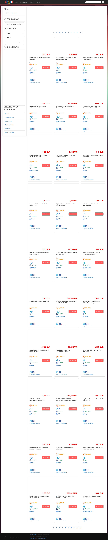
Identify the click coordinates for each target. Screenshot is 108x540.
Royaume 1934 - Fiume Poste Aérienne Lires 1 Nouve (37, 107)
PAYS (32, 2)
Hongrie (33, 267)
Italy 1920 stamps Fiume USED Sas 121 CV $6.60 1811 (39, 497)
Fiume (7, 114)
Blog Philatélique (42, 538)
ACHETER (46, 68)
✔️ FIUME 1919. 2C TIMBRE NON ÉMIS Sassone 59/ (65, 497)
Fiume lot (8, 128)
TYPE (16, 2)
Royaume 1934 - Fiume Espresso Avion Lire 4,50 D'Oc (38, 448)
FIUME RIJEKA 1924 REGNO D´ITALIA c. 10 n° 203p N (91, 253)
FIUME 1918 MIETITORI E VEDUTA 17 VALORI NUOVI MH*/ (66, 302)
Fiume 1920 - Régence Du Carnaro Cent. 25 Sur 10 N (65, 156)
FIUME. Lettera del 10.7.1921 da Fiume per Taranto (65, 107)
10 (80, 32)
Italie (32, 72)
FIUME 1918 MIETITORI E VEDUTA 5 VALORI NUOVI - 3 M (39, 156)
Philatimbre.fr (33, 534)
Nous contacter (33, 538)
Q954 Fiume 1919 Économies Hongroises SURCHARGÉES (37, 399)
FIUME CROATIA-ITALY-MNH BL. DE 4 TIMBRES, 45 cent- (66, 58)
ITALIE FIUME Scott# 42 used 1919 (39, 301)
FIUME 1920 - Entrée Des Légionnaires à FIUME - (63, 350)
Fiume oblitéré (9, 125)
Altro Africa (61, 121)
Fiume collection (9, 132)
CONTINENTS (24, 2)
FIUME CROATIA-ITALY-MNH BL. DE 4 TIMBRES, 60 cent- (93, 448)
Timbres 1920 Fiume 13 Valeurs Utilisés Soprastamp (91, 302)
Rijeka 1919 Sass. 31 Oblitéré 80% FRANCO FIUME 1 (65, 204)
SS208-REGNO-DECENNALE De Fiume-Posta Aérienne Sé (91, 107)
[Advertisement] (14, 77)
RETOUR (13, 13)
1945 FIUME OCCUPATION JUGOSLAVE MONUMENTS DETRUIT (66, 399)
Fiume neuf (8, 121)
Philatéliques (88, 511)
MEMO (38, 2)
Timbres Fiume (9, 117)
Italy (32, 365)
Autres (86, 316)
